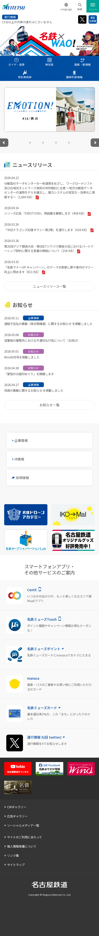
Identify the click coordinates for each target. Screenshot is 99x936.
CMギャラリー (16, 807)
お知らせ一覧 (49, 404)
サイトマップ (16, 864)
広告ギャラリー (17, 816)
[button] (79, 7)
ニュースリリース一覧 (49, 286)
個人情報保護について (21, 846)
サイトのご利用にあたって (24, 837)
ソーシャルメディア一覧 (23, 825)
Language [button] (66, 9)
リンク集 (13, 855)
